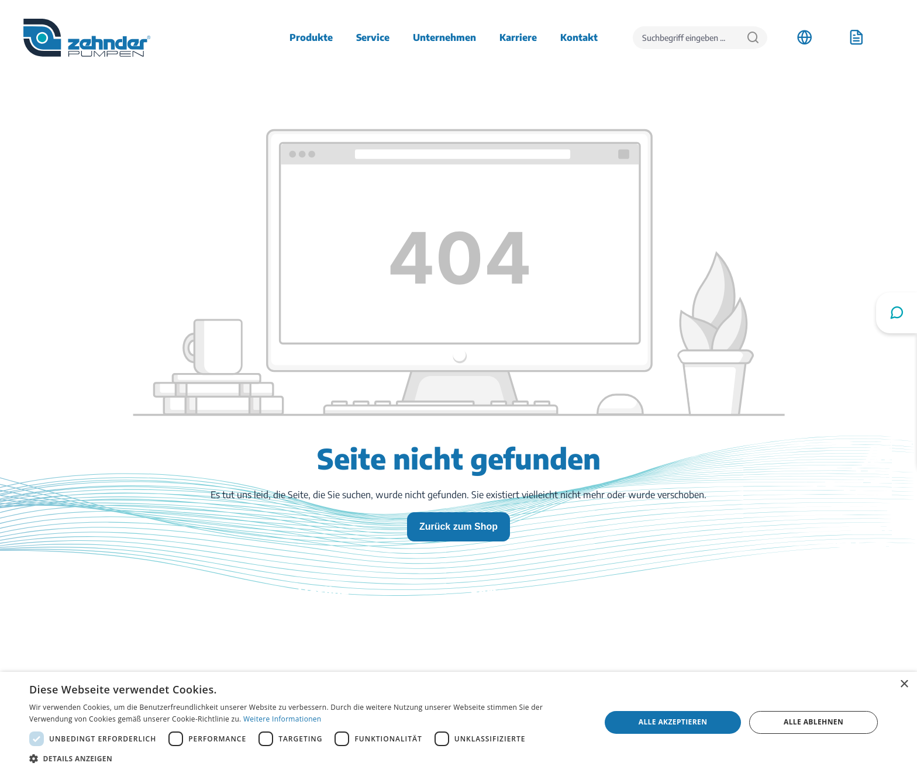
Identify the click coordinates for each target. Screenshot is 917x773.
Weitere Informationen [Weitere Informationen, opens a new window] (282, 719)
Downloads (493, 620)
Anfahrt (715, 620)
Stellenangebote (732, 636)
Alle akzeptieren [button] (673, 722)
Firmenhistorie (729, 652)
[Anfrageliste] (856, 37)
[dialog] (458, 722)
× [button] (903, 684)
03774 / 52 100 (271, 645)
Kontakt (487, 636)
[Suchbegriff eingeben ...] (686, 37)
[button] (306, 758)
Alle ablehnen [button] (813, 722)
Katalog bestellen (505, 652)
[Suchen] (753, 37)
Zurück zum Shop (458, 527)
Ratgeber (489, 669)
